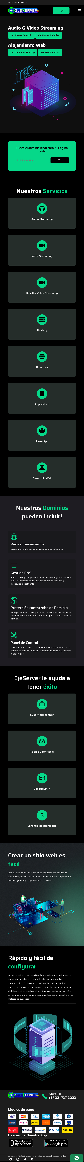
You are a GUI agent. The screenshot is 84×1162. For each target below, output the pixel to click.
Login (61, 10)
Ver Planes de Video (48, 35)
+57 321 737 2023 (62, 1097)
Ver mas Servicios (50, 52)
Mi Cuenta (13, 2)
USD (23, 2)
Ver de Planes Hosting (23, 52)
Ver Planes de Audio (21, 35)
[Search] (32, 160)
